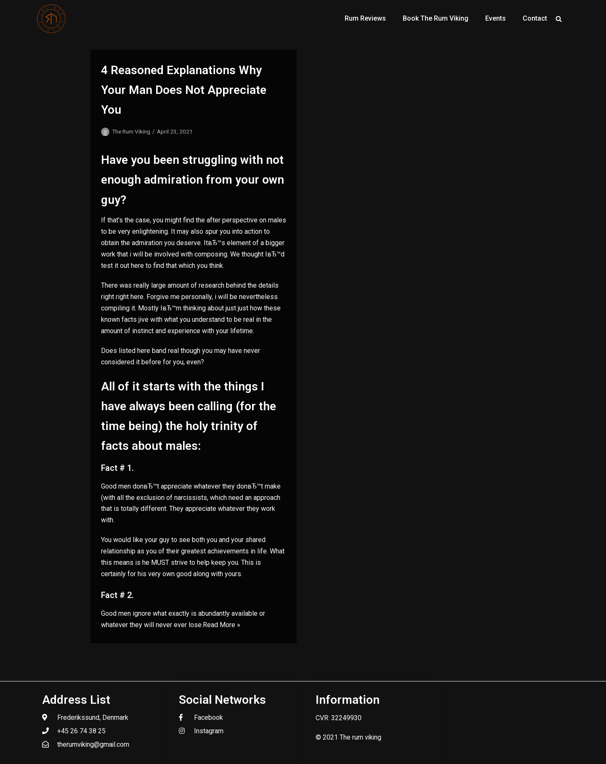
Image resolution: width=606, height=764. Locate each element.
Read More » (221, 625)
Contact (535, 18)
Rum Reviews (365, 18)
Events (495, 18)
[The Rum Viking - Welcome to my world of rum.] (51, 18)
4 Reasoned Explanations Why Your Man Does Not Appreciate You (183, 90)
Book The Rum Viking (435, 18)
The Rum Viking (131, 131)
